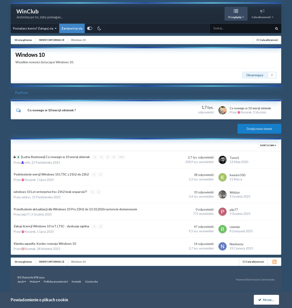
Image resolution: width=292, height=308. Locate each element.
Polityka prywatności (56, 281)
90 (122, 157)
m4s (27, 162)
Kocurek (246, 112)
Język (21, 281)
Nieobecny (237, 244)
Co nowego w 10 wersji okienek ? (51, 110)
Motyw (35, 281)
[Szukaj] (231, 28)
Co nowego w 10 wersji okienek (250, 108)
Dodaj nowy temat (259, 129)
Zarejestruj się (71, 28)
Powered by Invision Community (255, 279)
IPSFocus (39, 277)
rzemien (235, 226)
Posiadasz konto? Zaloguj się (35, 28)
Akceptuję (267, 300)
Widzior (235, 192)
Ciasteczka (91, 281)
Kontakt (76, 281)
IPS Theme (23, 277)
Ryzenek (30, 248)
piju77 (25, 214)
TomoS (234, 157)
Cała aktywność (261, 17)
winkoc (26, 197)
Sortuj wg (268, 145)
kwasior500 (237, 175)
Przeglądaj (235, 17)
